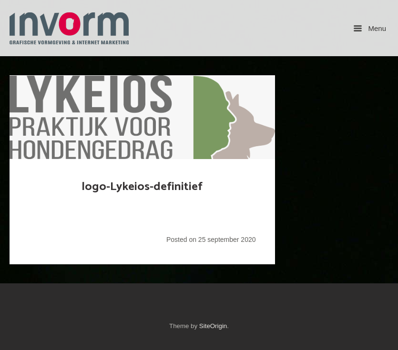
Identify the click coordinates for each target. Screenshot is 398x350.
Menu (370, 28)
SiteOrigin (213, 326)
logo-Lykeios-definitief (142, 186)
